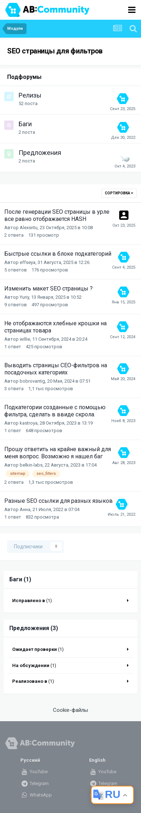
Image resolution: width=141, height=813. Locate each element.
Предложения (40, 152)
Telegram (34, 783)
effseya (27, 262)
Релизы (30, 95)
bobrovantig (32, 381)
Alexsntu (29, 227)
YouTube (33, 771)
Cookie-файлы (70, 710)
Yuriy (24, 297)
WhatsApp (36, 795)
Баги (25, 124)
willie (25, 339)
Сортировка (119, 193)
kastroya (29, 423)
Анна (25, 509)
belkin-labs (31, 465)
